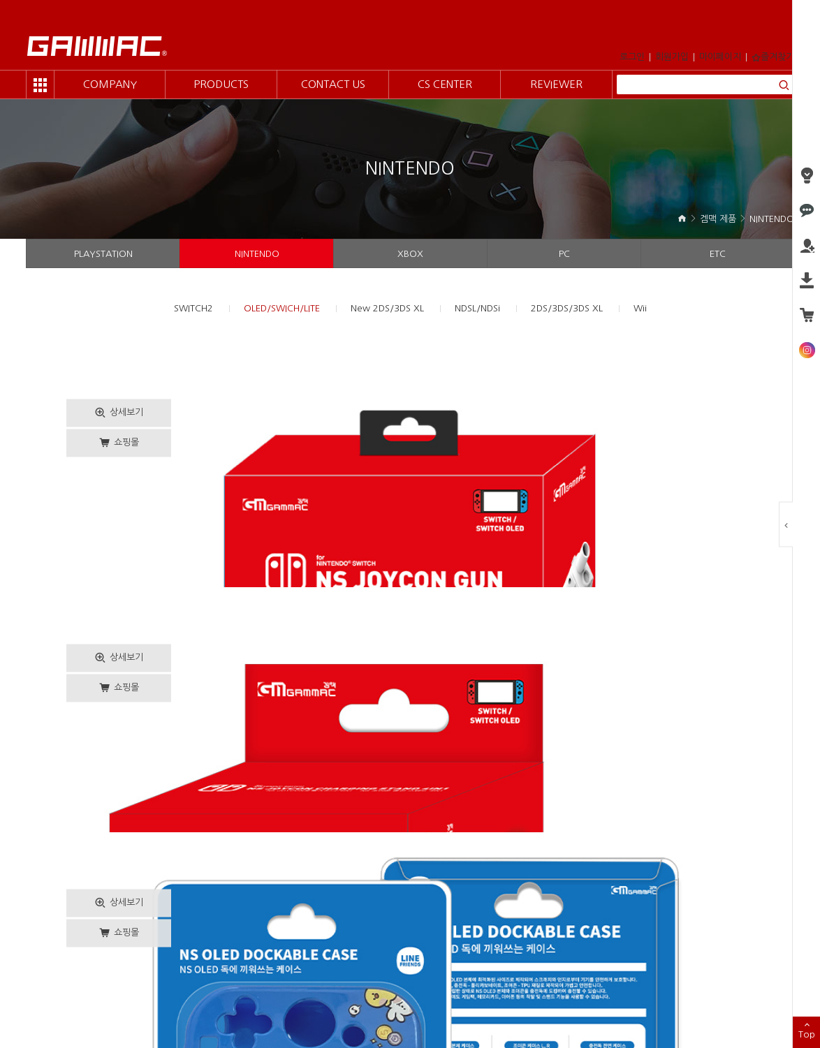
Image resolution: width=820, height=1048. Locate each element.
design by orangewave (336, 1021)
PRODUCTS (221, 84)
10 (516, 884)
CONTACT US (333, 84)
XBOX (410, 253)
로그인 (632, 56)
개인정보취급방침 (147, 977)
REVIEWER (556, 84)
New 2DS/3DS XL (387, 308)
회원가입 (672, 56)
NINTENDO (771, 218)
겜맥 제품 (718, 218)
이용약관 (86, 977)
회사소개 (42, 977)
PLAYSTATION (103, 253)
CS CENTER (445, 84)
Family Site (738, 982)
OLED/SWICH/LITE (282, 308)
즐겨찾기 (773, 56)
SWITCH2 (193, 308)
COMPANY (110, 84)
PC (564, 253)
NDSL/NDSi (477, 308)
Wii (640, 308)
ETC (718, 253)
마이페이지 (720, 56)
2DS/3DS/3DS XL (567, 308)
